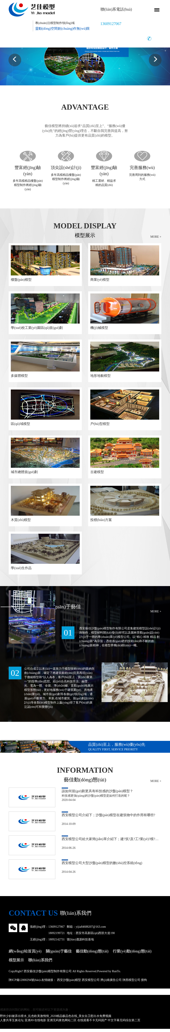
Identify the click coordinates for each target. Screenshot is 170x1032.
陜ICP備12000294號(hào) (24, 983)
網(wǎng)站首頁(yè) (25, 954)
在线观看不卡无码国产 (92, 1023)
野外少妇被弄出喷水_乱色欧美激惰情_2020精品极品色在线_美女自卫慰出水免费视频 (55, 1019)
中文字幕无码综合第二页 (124, 1023)
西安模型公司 (91, 983)
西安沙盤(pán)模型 (69, 983)
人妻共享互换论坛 (12, 1023)
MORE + (155, 236)
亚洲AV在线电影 (35, 1023)
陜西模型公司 (131, 983)
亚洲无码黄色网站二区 (62, 1023)
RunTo (116, 974)
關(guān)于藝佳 (59, 954)
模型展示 (16, 963)
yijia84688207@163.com (91, 929)
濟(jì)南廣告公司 (111, 983)
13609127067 (56, 929)
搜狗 (144, 983)
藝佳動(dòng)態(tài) (92, 954)
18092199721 (56, 936)
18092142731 (56, 942)
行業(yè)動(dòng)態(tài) (132, 954)
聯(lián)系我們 (40, 963)
